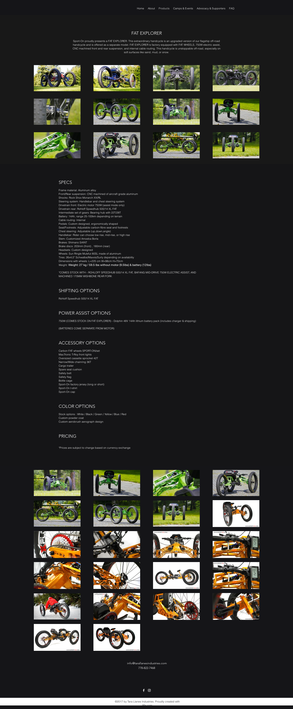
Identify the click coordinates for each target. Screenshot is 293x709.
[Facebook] (144, 690)
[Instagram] (149, 690)
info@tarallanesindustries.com (147, 663)
